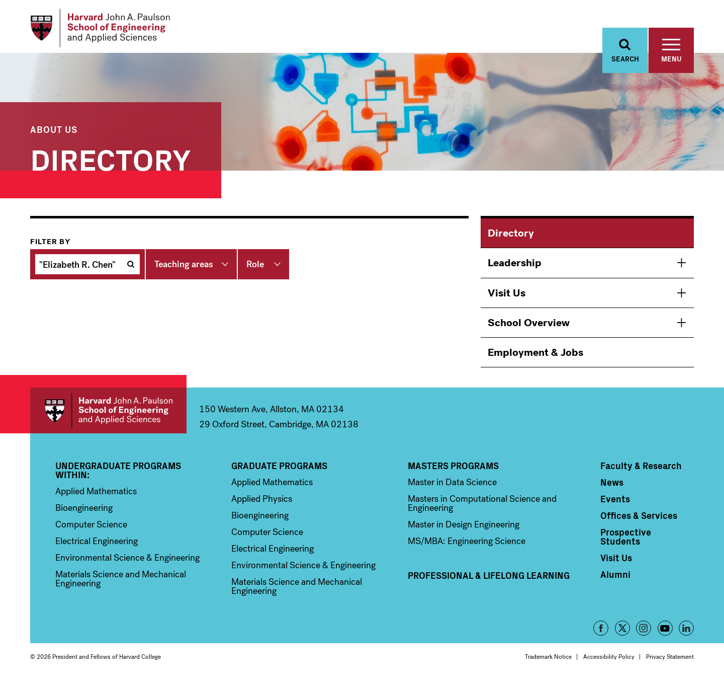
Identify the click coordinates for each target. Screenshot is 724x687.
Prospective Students (625, 542)
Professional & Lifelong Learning (489, 580)
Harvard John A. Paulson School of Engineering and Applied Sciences (108, 416)
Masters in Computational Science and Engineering (482, 509)
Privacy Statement (670, 662)
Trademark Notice (548, 662)
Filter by (50, 247)
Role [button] (255, 270)
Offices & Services (638, 520)
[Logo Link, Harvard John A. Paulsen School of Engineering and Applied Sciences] (107, 30)
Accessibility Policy (609, 662)
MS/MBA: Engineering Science (466, 546)
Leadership (514, 268)
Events (615, 504)
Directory (511, 239)
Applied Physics (261, 504)
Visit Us (506, 298)
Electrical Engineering (96, 546)
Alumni (615, 579)
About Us (53, 134)
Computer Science (91, 530)
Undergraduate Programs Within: (118, 476)
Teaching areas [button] (183, 270)
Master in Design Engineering (463, 530)
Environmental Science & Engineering (127, 563)
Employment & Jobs (535, 358)
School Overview (529, 328)
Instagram (643, 633)
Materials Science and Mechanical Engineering (120, 584)
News (611, 487)
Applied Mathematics (96, 496)
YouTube (665, 633)
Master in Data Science (452, 487)
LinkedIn (686, 633)
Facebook (600, 633)
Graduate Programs (279, 471)
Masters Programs (453, 471)
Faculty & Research (641, 471)
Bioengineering (84, 513)
